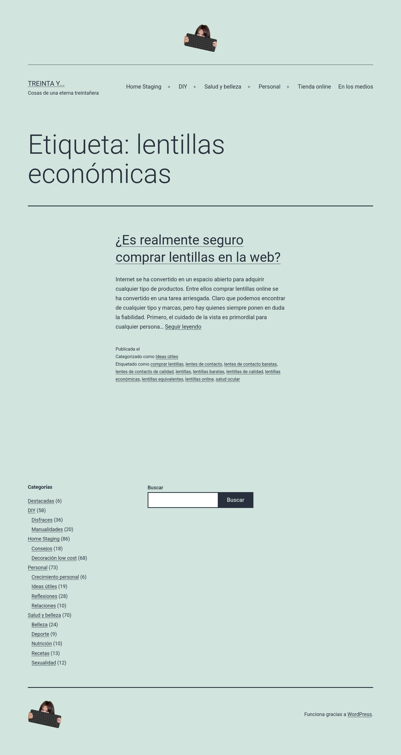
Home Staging (143, 86)
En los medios (355, 86)
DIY (183, 86)
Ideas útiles (167, 356)
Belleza (39, 624)
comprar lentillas (167, 364)
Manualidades (47, 529)
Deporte (40, 634)
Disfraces (42, 520)
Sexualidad (43, 663)
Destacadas (41, 501)
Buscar (155, 487)
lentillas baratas (208, 371)
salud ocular (228, 379)
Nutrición (41, 643)
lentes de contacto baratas (250, 364)
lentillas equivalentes (162, 379)
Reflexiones (44, 596)
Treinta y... (46, 83)
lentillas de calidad (244, 371)
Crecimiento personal (55, 577)
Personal (269, 86)
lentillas (183, 371)
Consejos (41, 548)
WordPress (360, 714)
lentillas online (199, 379)
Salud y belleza (222, 86)
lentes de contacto (203, 364)
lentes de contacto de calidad (145, 371)
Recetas (40, 653)
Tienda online (314, 86)
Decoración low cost (54, 558)
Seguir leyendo (183, 326)
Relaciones (43, 606)
